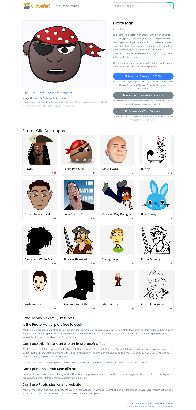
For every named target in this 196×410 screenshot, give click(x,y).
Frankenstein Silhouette (80, 304)
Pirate (29, 169)
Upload (75, 5)
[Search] (140, 5)
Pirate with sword (75, 259)
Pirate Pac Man (74, 169)
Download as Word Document (143, 111)
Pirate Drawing (151, 259)
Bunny (145, 169)
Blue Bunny (148, 214)
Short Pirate (110, 304)
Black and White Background (44, 259)
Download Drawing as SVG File (143, 76)
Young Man (110, 259)
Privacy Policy (152, 403)
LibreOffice (63, 356)
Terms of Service (166, 403)
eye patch (53, 92)
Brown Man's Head (37, 214)
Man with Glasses (153, 304)
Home (57, 5)
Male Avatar (110, 169)
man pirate (66, 92)
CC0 (42, 98)
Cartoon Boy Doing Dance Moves (124, 214)
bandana (41, 92)
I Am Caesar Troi (75, 214)
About (66, 5)
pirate (32, 92)
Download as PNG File (143, 95)
